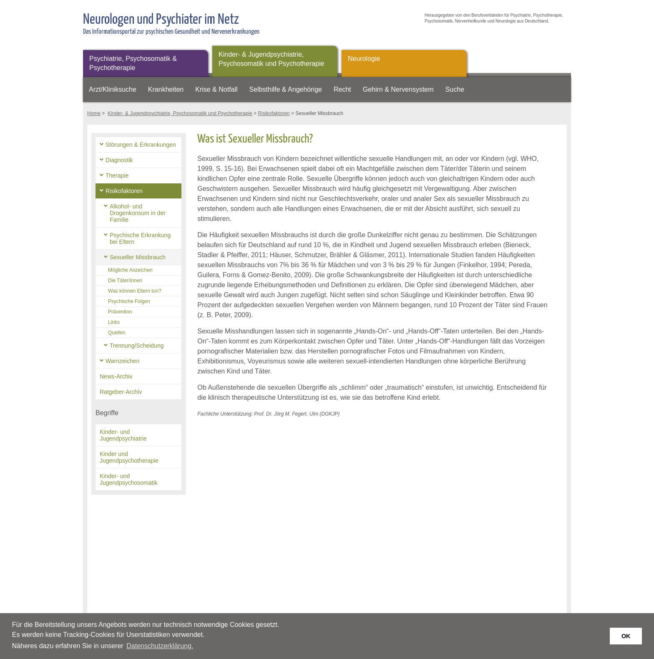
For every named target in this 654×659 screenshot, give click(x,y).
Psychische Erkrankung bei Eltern (140, 238)
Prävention (120, 312)
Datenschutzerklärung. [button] (159, 645)
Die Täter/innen (125, 280)
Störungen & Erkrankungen (141, 144)
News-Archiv (116, 376)
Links (114, 322)
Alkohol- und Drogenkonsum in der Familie (138, 213)
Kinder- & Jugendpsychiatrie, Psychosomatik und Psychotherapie (271, 59)
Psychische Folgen (129, 301)
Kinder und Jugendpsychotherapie (129, 457)
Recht (342, 89)
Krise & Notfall (216, 89)
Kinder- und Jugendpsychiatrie (123, 435)
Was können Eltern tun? (134, 291)
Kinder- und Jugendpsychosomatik (129, 479)
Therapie (117, 175)
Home (94, 113)
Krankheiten (166, 89)
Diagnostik (119, 160)
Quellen (116, 333)
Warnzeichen (122, 361)
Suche (454, 89)
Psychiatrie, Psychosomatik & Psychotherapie (133, 63)
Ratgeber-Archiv (121, 391)
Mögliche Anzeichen (130, 270)
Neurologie (364, 58)
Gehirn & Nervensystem (398, 89)
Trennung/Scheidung (137, 345)
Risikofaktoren (274, 113)
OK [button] (626, 636)
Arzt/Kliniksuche (112, 89)
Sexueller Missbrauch (138, 257)
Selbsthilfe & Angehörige (285, 89)
